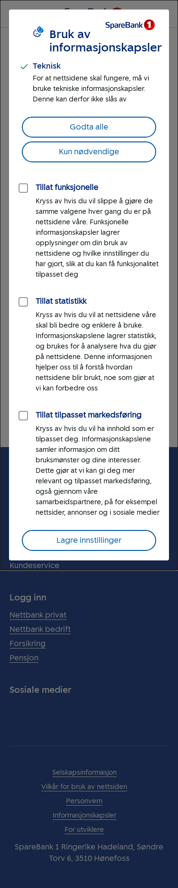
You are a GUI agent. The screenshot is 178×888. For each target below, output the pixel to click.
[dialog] (89, 285)
